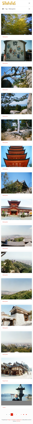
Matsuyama (12, 9)
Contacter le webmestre (16, 419)
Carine (4, 407)
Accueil (3, 9)
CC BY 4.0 (18, 421)
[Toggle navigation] (29, 3)
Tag (6, 9)
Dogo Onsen (5, 380)
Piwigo (9, 419)
